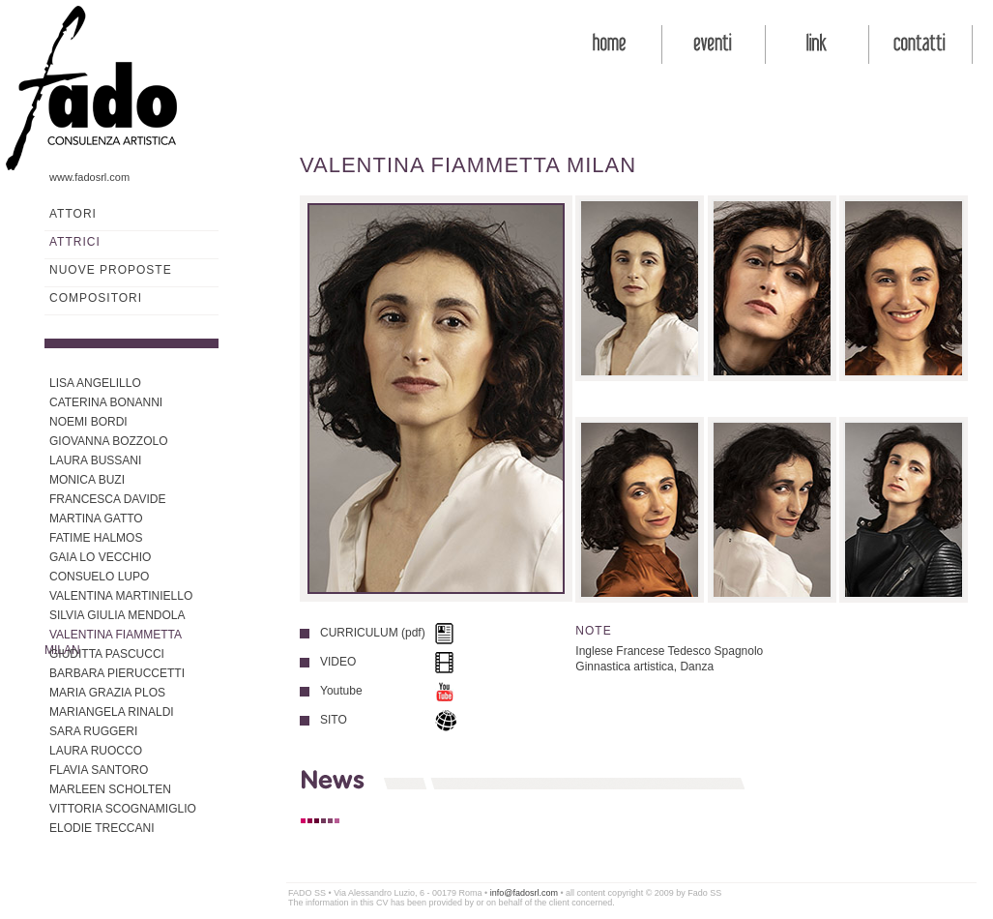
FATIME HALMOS (95, 538)
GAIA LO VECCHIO (100, 557)
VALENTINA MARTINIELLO (120, 596)
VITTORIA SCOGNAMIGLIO (122, 808)
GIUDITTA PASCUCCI (106, 654)
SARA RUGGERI (93, 731)
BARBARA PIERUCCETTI (117, 673)
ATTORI (73, 214)
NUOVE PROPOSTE (110, 270)
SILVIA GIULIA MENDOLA (117, 615)
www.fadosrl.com (89, 177)
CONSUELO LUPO (99, 576)
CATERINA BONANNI (105, 402)
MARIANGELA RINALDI (111, 712)
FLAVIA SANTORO (98, 770)
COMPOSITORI (95, 298)
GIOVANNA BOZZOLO (108, 441)
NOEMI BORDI (88, 422)
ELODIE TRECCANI (101, 828)
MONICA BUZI (87, 480)
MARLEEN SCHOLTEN (110, 789)
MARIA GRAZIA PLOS (107, 692)
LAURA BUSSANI (95, 460)
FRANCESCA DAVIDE (107, 499)
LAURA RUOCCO (95, 750)
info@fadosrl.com (524, 893)
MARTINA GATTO (96, 518)
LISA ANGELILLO (95, 383)
